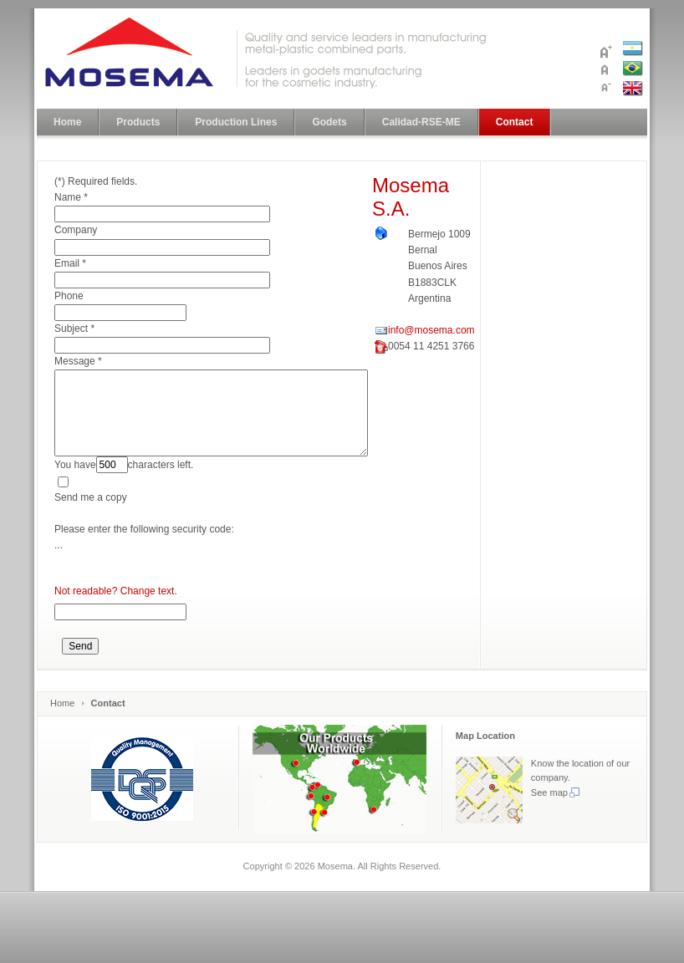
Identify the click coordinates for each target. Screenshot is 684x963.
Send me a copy (90, 497)
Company (75, 230)
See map (556, 792)
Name (67, 197)
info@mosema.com (431, 330)
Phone (69, 296)
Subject (71, 328)
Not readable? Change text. (115, 591)
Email (66, 263)
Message (74, 361)
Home (62, 703)
